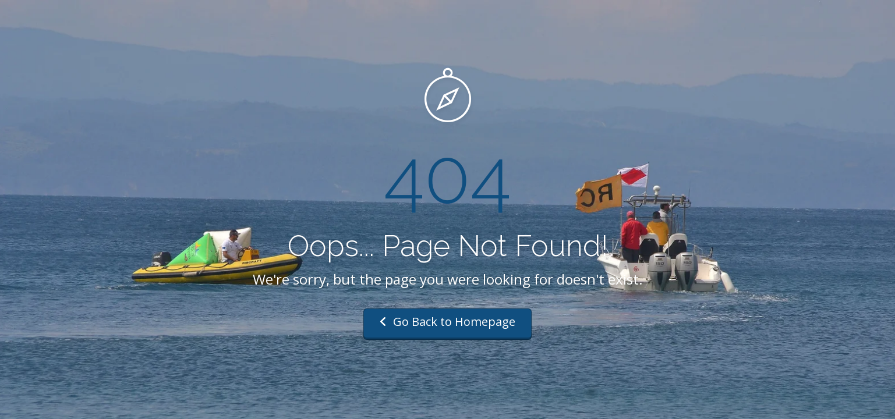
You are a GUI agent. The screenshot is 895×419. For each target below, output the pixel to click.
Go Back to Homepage (447, 321)
